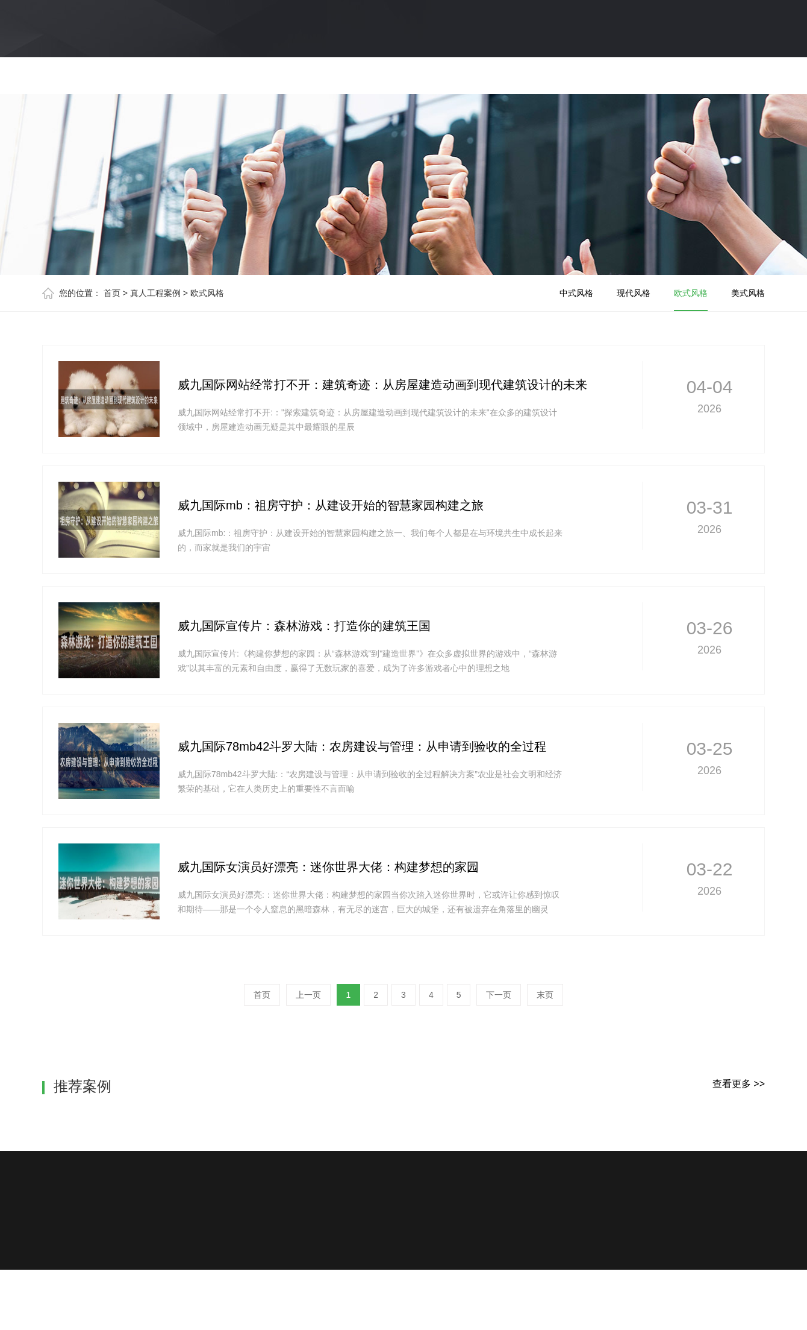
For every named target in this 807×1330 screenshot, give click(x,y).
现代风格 (633, 293)
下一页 (498, 995)
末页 (545, 995)
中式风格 (576, 293)
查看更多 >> (738, 1084)
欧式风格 (207, 293)
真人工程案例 (155, 293)
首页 (112, 293)
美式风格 (748, 293)
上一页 (308, 995)
